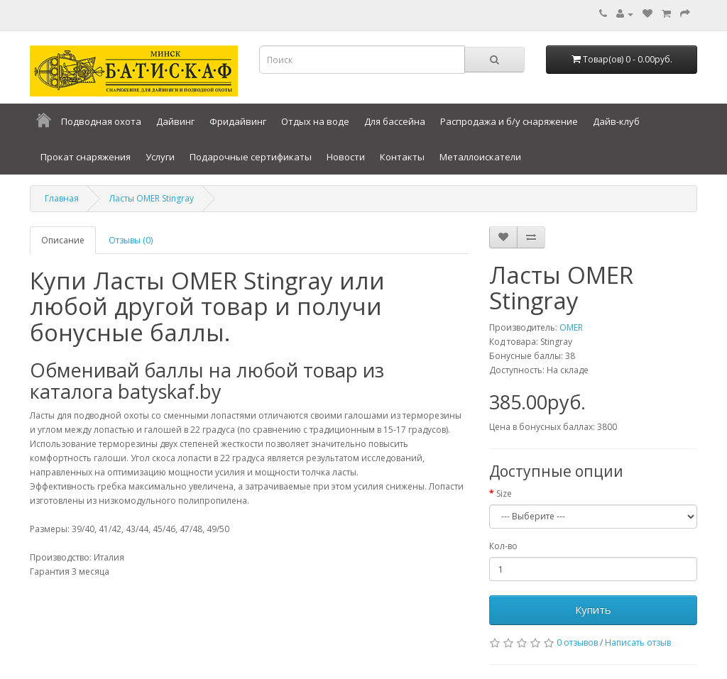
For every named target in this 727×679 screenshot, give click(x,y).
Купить (593, 609)
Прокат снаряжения (85, 156)
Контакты (402, 156)
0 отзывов (577, 642)
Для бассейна (394, 121)
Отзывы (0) (131, 240)
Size (504, 493)
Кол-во (503, 546)
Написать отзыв (638, 642)
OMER (571, 327)
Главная (62, 198)
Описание (62, 240)
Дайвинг (175, 121)
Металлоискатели (480, 156)
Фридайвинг (237, 121)
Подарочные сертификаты (251, 156)
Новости (346, 156)
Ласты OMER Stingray (151, 198)
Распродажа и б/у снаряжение (509, 121)
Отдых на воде (315, 121)
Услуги (160, 156)
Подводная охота (101, 121)
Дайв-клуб (616, 121)
